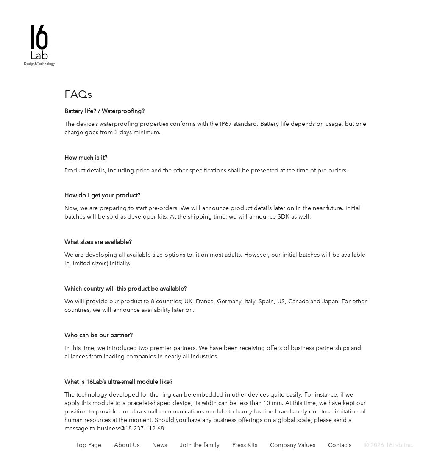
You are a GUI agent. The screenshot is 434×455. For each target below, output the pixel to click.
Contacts (339, 445)
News (159, 445)
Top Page (88, 445)
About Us (126, 445)
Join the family (200, 445)
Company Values (292, 445)
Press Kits (244, 445)
